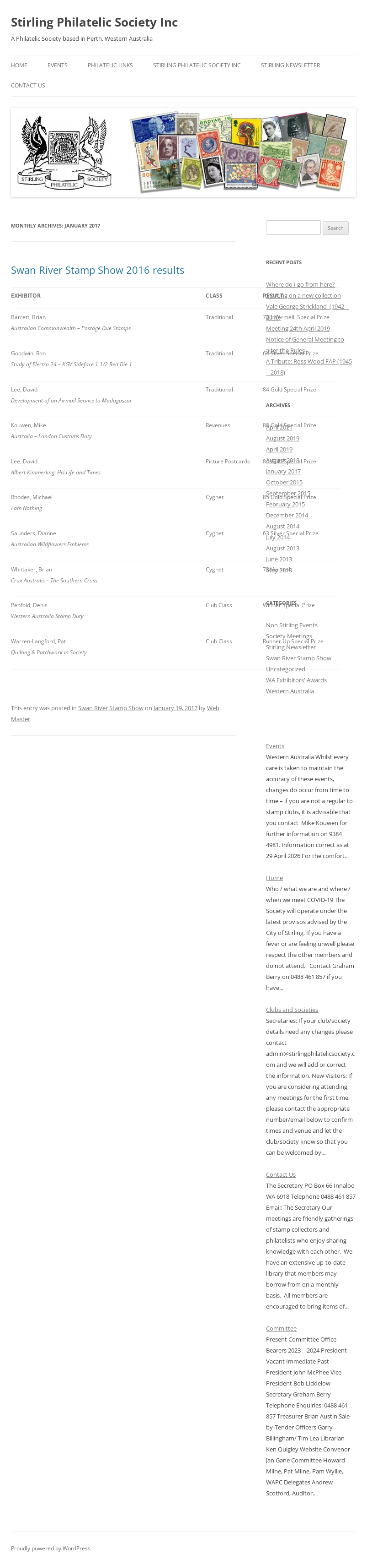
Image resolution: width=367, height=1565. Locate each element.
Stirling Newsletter (290, 65)
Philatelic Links (110, 65)
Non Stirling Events (292, 625)
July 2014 (278, 537)
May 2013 (279, 570)
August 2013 (282, 548)
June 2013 (279, 559)
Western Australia (290, 691)
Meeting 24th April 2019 (298, 328)
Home (19, 65)
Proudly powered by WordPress (50, 1548)
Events (58, 65)
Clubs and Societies (292, 1009)
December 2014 (287, 515)
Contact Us (28, 85)
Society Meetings (289, 636)
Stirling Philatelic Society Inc (94, 22)
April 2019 (279, 449)
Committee (281, 1328)
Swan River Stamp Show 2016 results (97, 270)
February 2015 (285, 504)
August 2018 (282, 460)
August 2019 (282, 438)
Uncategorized (285, 669)
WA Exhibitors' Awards (296, 680)
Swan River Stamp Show (111, 708)
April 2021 (279, 427)
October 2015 (284, 482)
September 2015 (288, 493)
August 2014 (282, 526)
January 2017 (283, 471)
